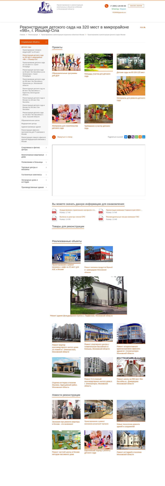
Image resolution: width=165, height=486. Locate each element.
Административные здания (31, 127)
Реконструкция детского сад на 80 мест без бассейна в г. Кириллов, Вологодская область (34, 92)
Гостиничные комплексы (31, 175)
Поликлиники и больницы (32, 162)
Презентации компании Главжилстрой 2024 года (124, 210)
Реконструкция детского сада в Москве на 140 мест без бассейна (34, 100)
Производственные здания (32, 187)
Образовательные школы (30, 120)
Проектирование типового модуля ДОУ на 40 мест (32, 51)
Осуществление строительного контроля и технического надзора (78, 210)
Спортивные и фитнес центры (30, 148)
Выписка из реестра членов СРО (72, 217)
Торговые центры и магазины (29, 168)
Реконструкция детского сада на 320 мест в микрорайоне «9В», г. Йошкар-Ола (33, 57)
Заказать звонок (136, 6)
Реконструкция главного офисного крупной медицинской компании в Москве (33, 139)
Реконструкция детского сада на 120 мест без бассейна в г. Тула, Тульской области (33, 115)
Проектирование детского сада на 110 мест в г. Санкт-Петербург (34, 65)
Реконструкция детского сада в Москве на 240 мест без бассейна (34, 107)
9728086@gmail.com (119, 12)
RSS (142, 27)
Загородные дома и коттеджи (29, 181)
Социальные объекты (30, 42)
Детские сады (26, 47)
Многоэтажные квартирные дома (32, 156)
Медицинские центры (29, 124)
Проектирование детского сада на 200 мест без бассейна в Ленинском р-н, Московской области (34, 82)
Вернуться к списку (62, 137)
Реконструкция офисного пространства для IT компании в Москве (33, 132)
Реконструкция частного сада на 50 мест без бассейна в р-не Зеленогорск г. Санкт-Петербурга (34, 73)
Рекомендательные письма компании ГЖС (122, 217)
